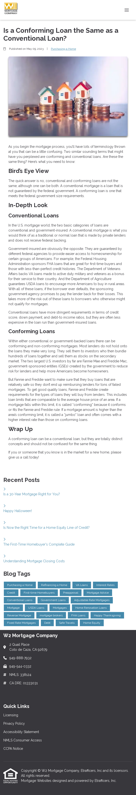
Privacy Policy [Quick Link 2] (14, 723)
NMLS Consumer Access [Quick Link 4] (22, 740)
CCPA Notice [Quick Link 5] (13, 749)
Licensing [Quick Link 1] (10, 715)
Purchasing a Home (63, 48)
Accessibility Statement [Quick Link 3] (21, 732)
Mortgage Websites (36, 781)
